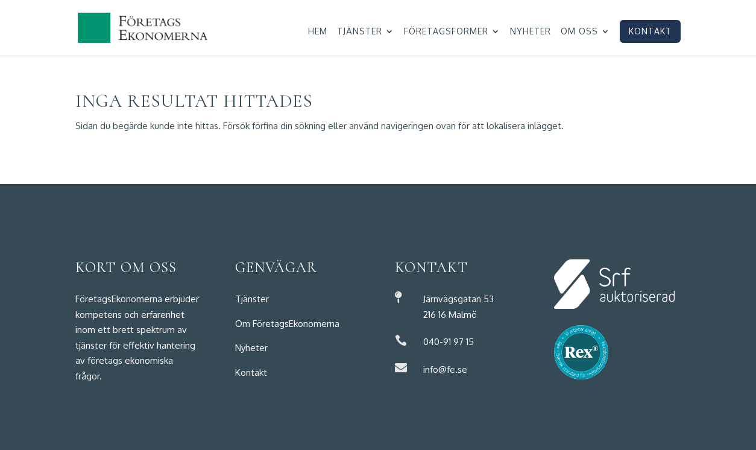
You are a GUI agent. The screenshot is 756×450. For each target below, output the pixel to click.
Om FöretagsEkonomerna (287, 323)
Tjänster (359, 31)
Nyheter (530, 31)
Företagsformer (446, 31)
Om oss (579, 31)
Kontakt (650, 31)
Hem (317, 31)
